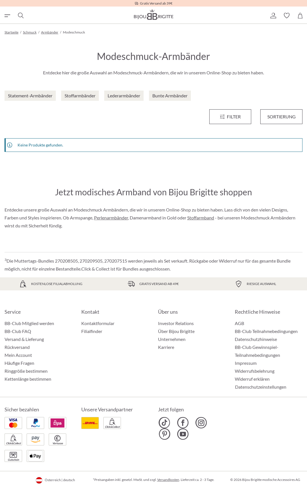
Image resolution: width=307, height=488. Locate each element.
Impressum (246, 363)
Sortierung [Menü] (281, 116)
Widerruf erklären (252, 379)
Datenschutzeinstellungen (260, 386)
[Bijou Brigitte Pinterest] (164, 434)
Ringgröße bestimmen (26, 371)
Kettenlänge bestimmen (28, 379)
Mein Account (18, 355)
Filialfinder (91, 331)
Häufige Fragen (19, 363)
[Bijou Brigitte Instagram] (201, 422)
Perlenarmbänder (111, 217)
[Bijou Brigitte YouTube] (182, 434)
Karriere (166, 347)
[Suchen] (20, 15)
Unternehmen (172, 339)
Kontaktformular (97, 323)
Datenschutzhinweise (256, 339)
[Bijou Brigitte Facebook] (182, 422)
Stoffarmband (200, 217)
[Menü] (230, 116)
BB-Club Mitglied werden (29, 323)
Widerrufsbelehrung (254, 371)
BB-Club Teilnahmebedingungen (266, 331)
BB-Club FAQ (18, 331)
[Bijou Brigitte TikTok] (164, 422)
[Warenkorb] (300, 15)
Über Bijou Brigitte (176, 331)
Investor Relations (176, 323)
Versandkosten (168, 479)
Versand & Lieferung (24, 339)
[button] (273, 15)
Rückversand (17, 347)
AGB (239, 323)
